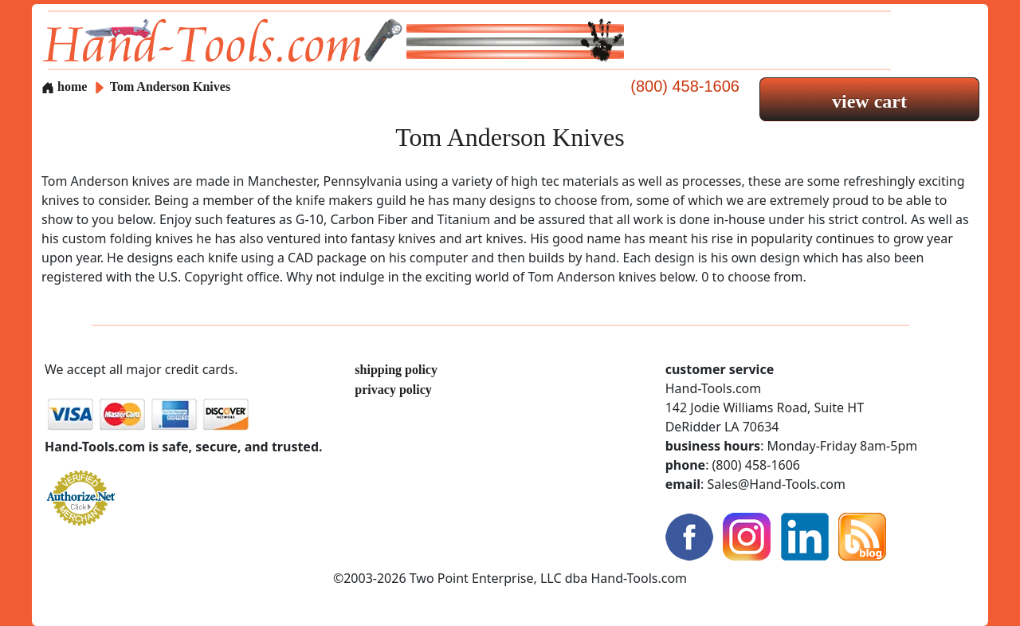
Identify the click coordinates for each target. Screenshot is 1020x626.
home (64, 86)
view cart (869, 101)
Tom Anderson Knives (170, 86)
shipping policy (396, 369)
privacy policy (393, 389)
